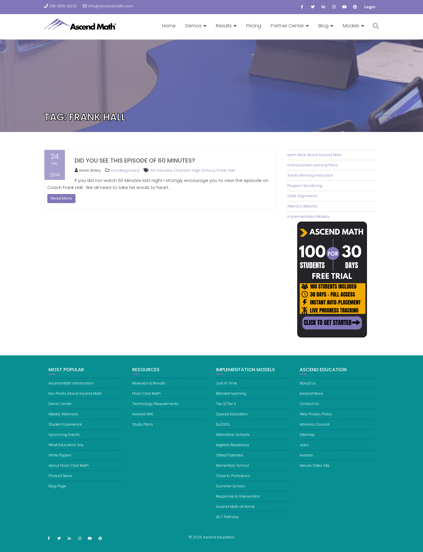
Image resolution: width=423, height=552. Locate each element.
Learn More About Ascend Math (314, 154)
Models (351, 25)
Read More (61, 198)
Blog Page (57, 494)
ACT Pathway (227, 525)
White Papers (59, 463)
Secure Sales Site (315, 473)
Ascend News (311, 401)
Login (369, 7)
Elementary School (232, 473)
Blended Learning (231, 401)
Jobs (304, 453)
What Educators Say (66, 453)
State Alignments (302, 195)
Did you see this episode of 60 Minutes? (135, 160)
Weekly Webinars (63, 422)
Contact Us (309, 412)
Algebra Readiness (232, 453)
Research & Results (149, 391)
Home (169, 25)
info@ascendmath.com (108, 6)
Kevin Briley (88, 170)
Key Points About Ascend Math (75, 401)
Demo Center (60, 412)
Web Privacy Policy (316, 422)
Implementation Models (308, 216)
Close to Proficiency (233, 484)
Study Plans (142, 432)
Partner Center (287, 25)
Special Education (232, 422)
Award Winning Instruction (310, 175)
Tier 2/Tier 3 (226, 412)
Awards (306, 463)
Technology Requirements (155, 412)
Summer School (230, 494)
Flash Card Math (146, 401)
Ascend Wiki (142, 422)
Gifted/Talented (229, 463)
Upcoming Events (64, 443)
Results (224, 25)
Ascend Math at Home (235, 515)
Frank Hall (225, 170)
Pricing (253, 25)
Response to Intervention (238, 504)
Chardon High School (194, 170)
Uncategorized (125, 170)
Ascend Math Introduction (71, 391)
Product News (60, 484)
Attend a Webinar (302, 206)
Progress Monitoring (304, 185)
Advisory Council (314, 432)
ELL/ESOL (223, 432)
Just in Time (226, 391)
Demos (193, 25)
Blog (323, 25)
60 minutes (161, 170)
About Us (308, 391)
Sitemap (307, 443)
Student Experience (65, 432)
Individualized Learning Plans (312, 165)
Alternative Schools (233, 443)
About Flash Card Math (68, 473)
